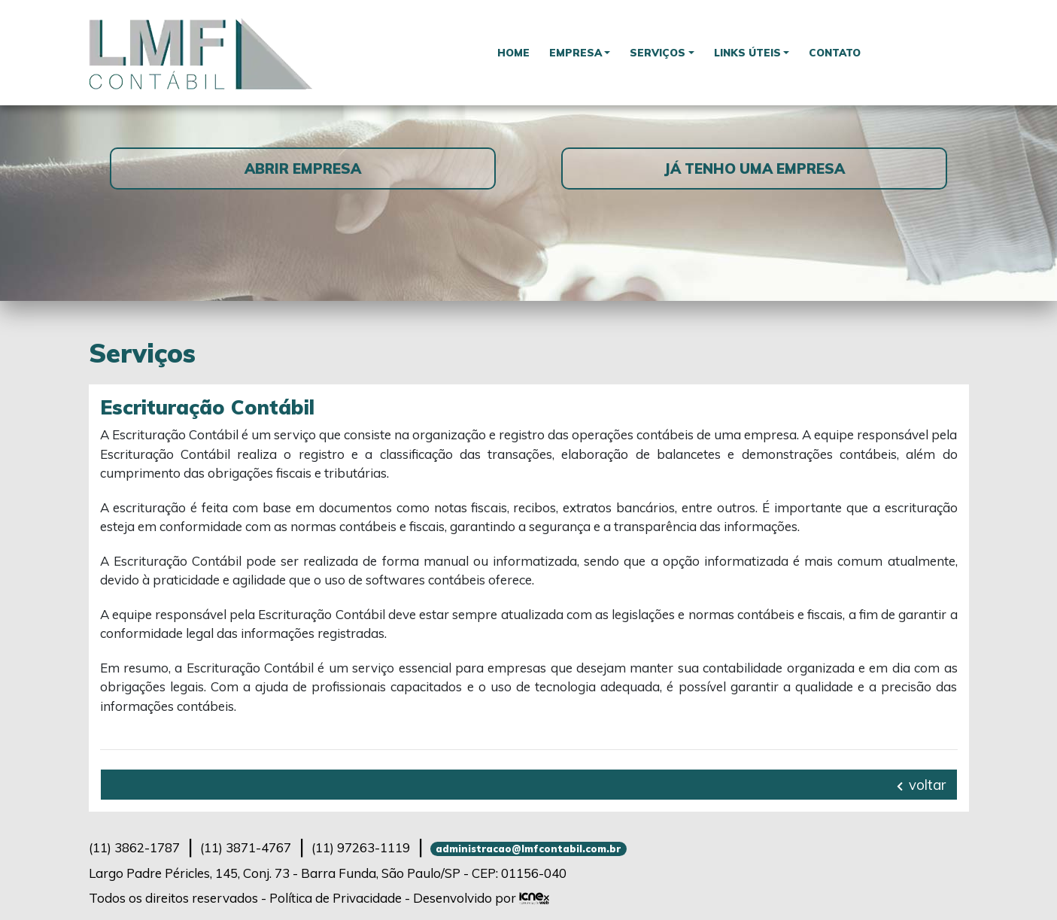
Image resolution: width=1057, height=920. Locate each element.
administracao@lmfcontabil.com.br (528, 849)
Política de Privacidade (335, 898)
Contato (835, 52)
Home (513, 52)
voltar (921, 785)
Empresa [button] (575, 52)
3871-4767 (245, 847)
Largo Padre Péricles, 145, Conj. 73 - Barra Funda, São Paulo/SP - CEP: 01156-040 (327, 873)
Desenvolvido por (481, 898)
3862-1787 (134, 847)
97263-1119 (360, 847)
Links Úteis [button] (747, 52)
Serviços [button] (657, 52)
